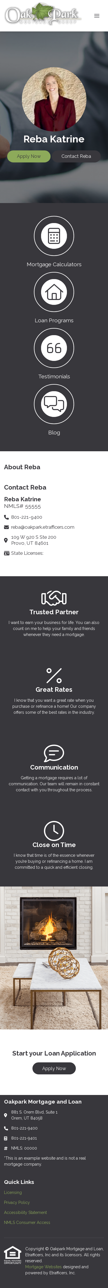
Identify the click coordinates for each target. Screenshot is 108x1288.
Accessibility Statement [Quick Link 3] (25, 1212)
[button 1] (54, 241)
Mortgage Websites (44, 1267)
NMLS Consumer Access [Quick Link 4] (27, 1222)
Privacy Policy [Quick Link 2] (17, 1202)
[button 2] (54, 297)
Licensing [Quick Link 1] (13, 1192)
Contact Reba (76, 156)
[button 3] (54, 353)
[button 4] (54, 409)
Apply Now (29, 156)
